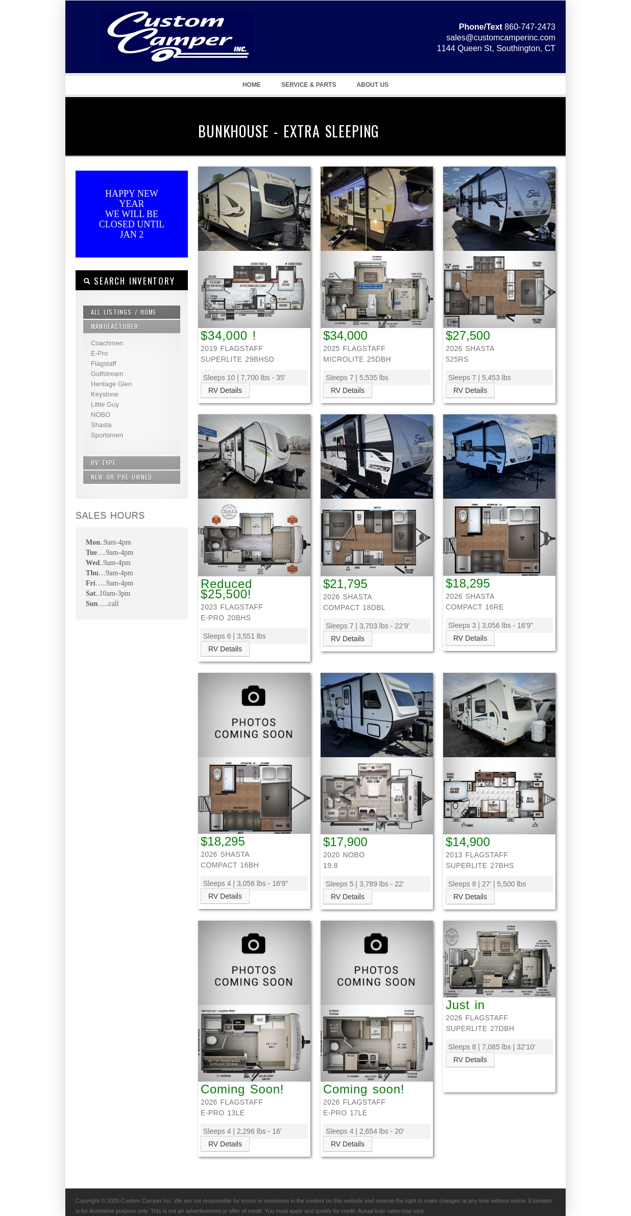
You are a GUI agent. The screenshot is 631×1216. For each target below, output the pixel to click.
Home (251, 84)
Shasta (101, 425)
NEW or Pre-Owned (122, 477)
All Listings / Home (123, 312)
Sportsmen (107, 435)
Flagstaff (103, 363)
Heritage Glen (111, 384)
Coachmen (107, 343)
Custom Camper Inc (165, 51)
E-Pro (99, 353)
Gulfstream (107, 374)
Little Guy (105, 404)
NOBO (100, 414)
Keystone (104, 394)
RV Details (225, 390)
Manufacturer (114, 326)
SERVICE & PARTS (308, 84)
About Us (372, 84)
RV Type (103, 462)
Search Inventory (129, 280)
